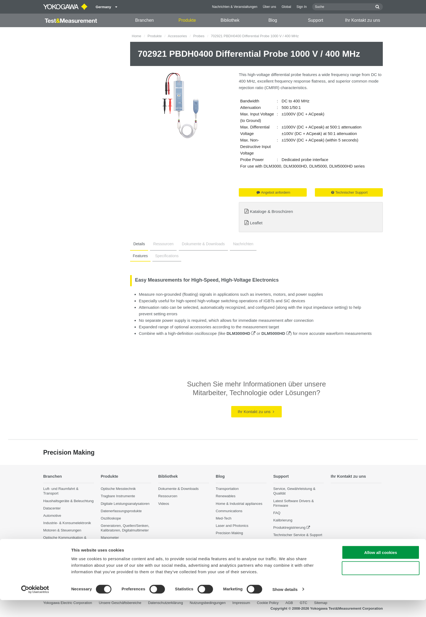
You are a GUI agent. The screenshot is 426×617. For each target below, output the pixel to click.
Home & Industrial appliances (239, 503)
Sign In (301, 7)
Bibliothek (230, 20)
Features (139, 256)
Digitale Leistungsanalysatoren (125, 503)
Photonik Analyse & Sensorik (66, 550)
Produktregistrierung (289, 527)
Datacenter (52, 508)
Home (136, 36)
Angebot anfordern (273, 192)
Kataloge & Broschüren (271, 211)
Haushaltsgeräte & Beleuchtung (68, 501)
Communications (229, 511)
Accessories (177, 36)
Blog (272, 20)
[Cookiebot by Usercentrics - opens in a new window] (35, 606)
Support (315, 20)
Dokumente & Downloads (198, 244)
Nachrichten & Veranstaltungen (235, 7)
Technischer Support (349, 192)
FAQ (276, 513)
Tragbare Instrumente (118, 496)
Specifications (165, 256)
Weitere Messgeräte (117, 545)
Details (138, 244)
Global (286, 7)
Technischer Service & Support (297, 535)
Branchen (144, 20)
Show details (285, 606)
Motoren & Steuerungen (62, 530)
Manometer (110, 538)
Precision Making (229, 533)
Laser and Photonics (232, 526)
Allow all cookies (380, 569)
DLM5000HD (275, 333)
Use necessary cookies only (380, 585)
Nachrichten (236, 244)
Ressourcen (160, 244)
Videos (163, 503)
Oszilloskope (111, 518)
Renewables (226, 496)
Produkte (187, 20)
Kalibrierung (282, 520)
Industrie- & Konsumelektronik (67, 523)
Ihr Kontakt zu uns (362, 20)
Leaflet (256, 223)
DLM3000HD (241, 333)
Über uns (269, 7)
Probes (198, 36)
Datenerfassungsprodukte (121, 511)
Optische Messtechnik (118, 489)
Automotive (52, 516)
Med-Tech (223, 518)
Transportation (227, 489)
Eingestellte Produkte (290, 542)
